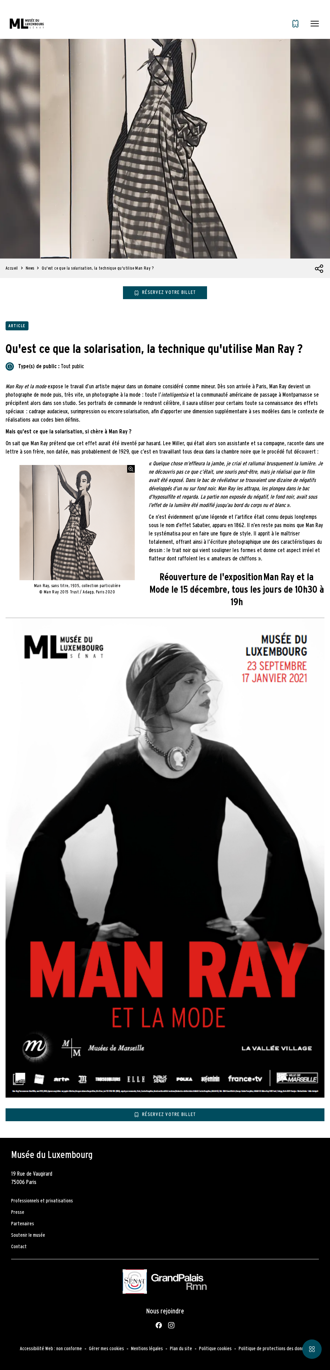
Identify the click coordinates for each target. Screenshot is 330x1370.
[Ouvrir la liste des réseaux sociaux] (319, 268)
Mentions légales (147, 1348)
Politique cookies (215, 1348)
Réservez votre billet (169, 292)
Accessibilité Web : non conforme (51, 1348)
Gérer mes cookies (106, 1348)
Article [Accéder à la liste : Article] (17, 326)
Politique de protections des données (275, 1348)
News (30, 268)
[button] (314, 23)
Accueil (12, 268)
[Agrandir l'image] (131, 469)
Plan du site (181, 1348)
